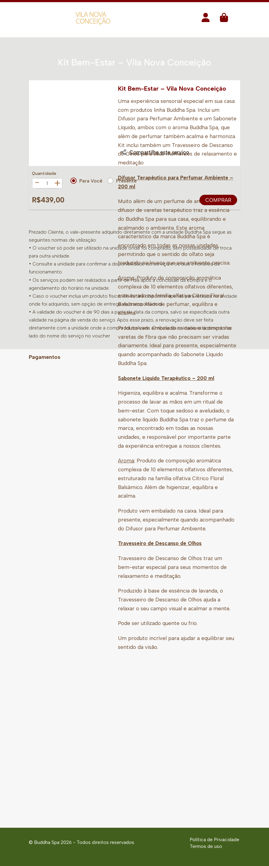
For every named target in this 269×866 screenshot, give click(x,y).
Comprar (218, 200)
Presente (122, 181)
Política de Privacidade (214, 839)
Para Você (86, 181)
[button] (205, 19)
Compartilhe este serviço (154, 152)
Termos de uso (206, 846)
